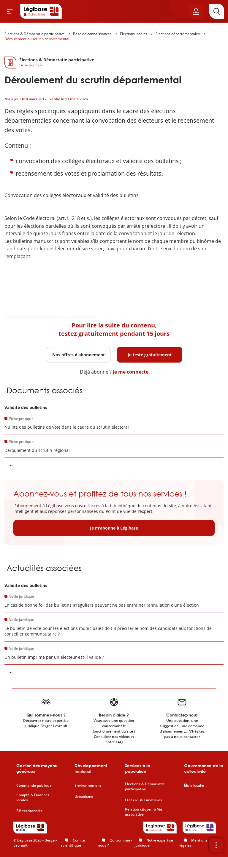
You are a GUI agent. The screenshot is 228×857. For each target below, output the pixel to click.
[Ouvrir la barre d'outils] (216, 845)
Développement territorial (91, 768)
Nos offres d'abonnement (78, 355)
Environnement (88, 785)
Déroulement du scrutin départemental (36, 38)
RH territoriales (29, 810)
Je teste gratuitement (150, 355)
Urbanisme (84, 796)
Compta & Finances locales (32, 798)
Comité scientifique (73, 843)
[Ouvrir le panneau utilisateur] (196, 11)
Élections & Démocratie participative (34, 33)
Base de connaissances (92, 33)
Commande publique (34, 785)
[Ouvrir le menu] (10, 11)
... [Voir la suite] (10, 463)
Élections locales (133, 33)
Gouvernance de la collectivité (203, 768)
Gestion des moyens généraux (36, 768)
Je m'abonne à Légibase (114, 528)
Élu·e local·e (194, 785)
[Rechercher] (216, 11)
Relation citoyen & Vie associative (143, 812)
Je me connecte (130, 372)
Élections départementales (178, 33)
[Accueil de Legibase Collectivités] (41, 11)
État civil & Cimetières (143, 800)
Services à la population (137, 768)
